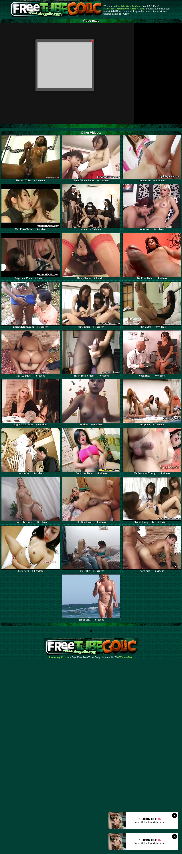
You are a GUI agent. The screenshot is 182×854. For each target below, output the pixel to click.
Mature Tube (109, 8)
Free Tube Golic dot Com (128, 6)
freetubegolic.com (59, 657)
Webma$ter (125, 657)
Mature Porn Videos (126, 8)
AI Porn (141, 8)
